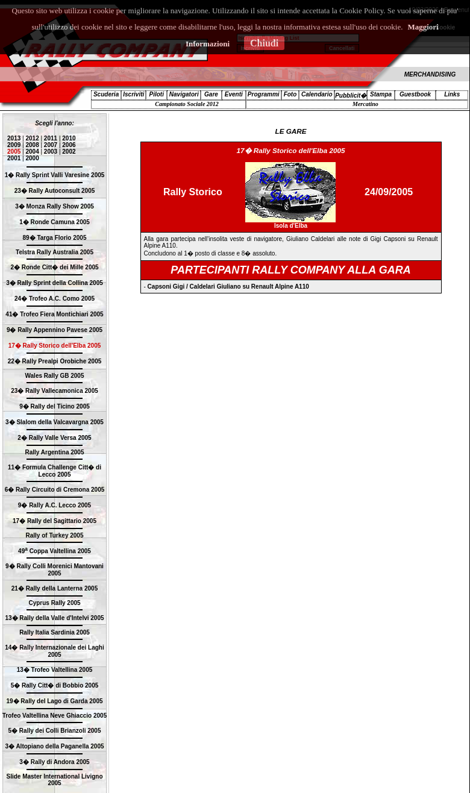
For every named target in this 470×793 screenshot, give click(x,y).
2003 (50, 151)
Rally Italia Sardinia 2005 (54, 632)
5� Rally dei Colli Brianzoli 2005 (54, 730)
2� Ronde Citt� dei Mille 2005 (54, 267)
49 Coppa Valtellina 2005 (54, 551)
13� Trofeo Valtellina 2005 (55, 669)
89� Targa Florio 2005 (55, 237)
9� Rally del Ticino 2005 (54, 406)
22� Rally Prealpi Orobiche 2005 (55, 361)
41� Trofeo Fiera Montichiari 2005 (54, 314)
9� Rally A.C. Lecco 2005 (54, 505)
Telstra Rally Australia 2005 (54, 252)
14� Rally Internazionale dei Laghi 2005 (54, 651)
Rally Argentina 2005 (54, 452)
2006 (68, 145)
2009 (13, 145)
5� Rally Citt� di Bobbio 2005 (55, 685)
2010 (68, 138)
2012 (32, 138)
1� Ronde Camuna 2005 (54, 222)
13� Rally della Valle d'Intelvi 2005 (54, 618)
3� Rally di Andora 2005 (54, 762)
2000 (32, 158)
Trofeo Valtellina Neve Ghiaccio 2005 (54, 715)
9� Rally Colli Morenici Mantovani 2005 (54, 570)
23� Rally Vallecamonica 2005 (54, 390)
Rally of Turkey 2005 (55, 535)
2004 (32, 151)
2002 (68, 151)
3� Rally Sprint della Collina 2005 (54, 283)
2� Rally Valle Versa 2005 (54, 437)
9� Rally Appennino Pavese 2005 (54, 330)
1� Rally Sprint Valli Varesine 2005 (55, 175)
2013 (13, 138)
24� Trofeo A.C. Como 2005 (54, 298)
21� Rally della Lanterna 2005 (54, 588)
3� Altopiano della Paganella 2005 (54, 746)
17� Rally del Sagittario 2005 (54, 521)
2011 (50, 138)
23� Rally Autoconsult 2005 (54, 190)
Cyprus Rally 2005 (54, 603)
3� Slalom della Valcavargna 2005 (54, 422)
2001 (13, 158)
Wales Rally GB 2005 (54, 375)
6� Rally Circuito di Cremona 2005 (55, 489)
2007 (50, 145)
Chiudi (264, 43)
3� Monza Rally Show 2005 (54, 206)
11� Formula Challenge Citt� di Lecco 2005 (54, 471)
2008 (32, 145)
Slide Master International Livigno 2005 (54, 779)
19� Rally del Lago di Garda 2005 (54, 701)
